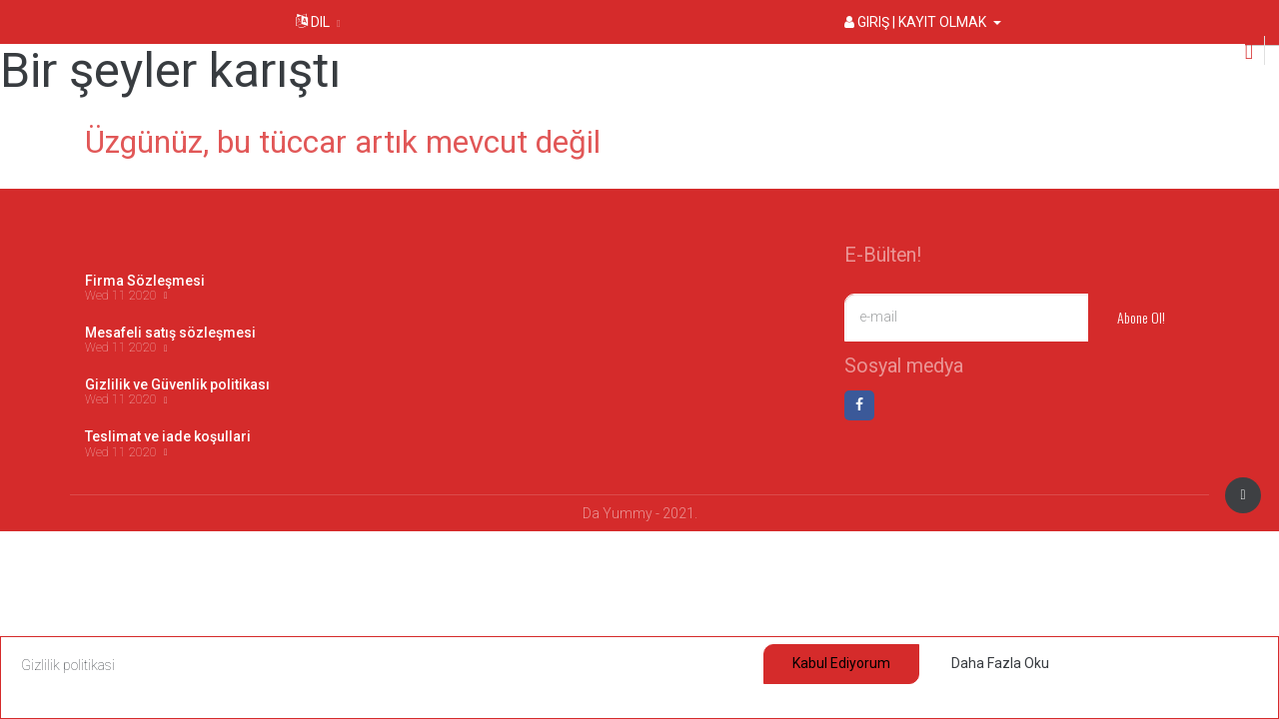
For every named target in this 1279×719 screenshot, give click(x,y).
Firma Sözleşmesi (145, 281)
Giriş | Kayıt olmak (916, 22)
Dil (313, 22)
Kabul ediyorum (841, 663)
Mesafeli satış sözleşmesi (170, 333)
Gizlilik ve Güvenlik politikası (177, 384)
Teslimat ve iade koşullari (168, 436)
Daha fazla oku (1000, 663)
